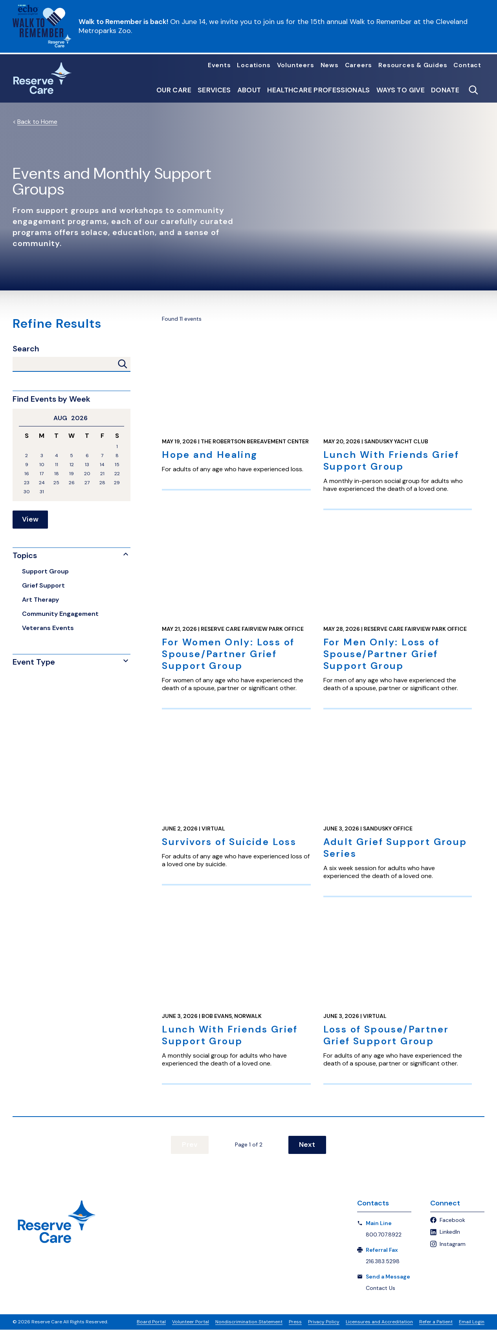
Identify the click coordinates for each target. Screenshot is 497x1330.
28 (102, 483)
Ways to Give (400, 90)
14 (102, 465)
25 (56, 483)
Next (305, 1145)
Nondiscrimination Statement (248, 1322)
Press (295, 1322)
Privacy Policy (323, 1322)
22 (117, 474)
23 (26, 483)
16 (26, 474)
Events (219, 65)
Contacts (373, 1203)
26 (72, 483)
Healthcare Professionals (318, 90)
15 (117, 465)
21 (102, 474)
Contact (467, 65)
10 (41, 465)
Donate (445, 90)
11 (56, 465)
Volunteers (295, 65)
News (330, 65)
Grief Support (43, 585)
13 (87, 465)
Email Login (471, 1322)
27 (87, 483)
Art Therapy (40, 599)
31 (42, 492)
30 (27, 492)
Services (214, 90)
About (249, 90)
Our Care (173, 90)
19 (71, 474)
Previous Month (22, 418)
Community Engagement (60, 614)
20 (87, 474)
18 (56, 474)
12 (72, 465)
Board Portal (151, 1322)
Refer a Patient (436, 1322)
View (30, 519)
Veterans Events (48, 628)
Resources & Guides (412, 65)
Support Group (45, 571)
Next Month (121, 418)
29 (117, 483)
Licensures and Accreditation (379, 1322)
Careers (358, 65)
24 (42, 483)
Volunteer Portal (190, 1322)
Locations (253, 65)
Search (26, 349)
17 (42, 474)
